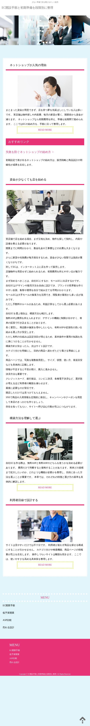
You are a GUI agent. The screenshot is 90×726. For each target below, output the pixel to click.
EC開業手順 (9, 605)
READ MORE (45, 130)
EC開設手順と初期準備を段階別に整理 (27, 7)
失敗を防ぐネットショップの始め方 (28, 152)
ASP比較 (7, 620)
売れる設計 (8, 627)
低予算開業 (8, 613)
